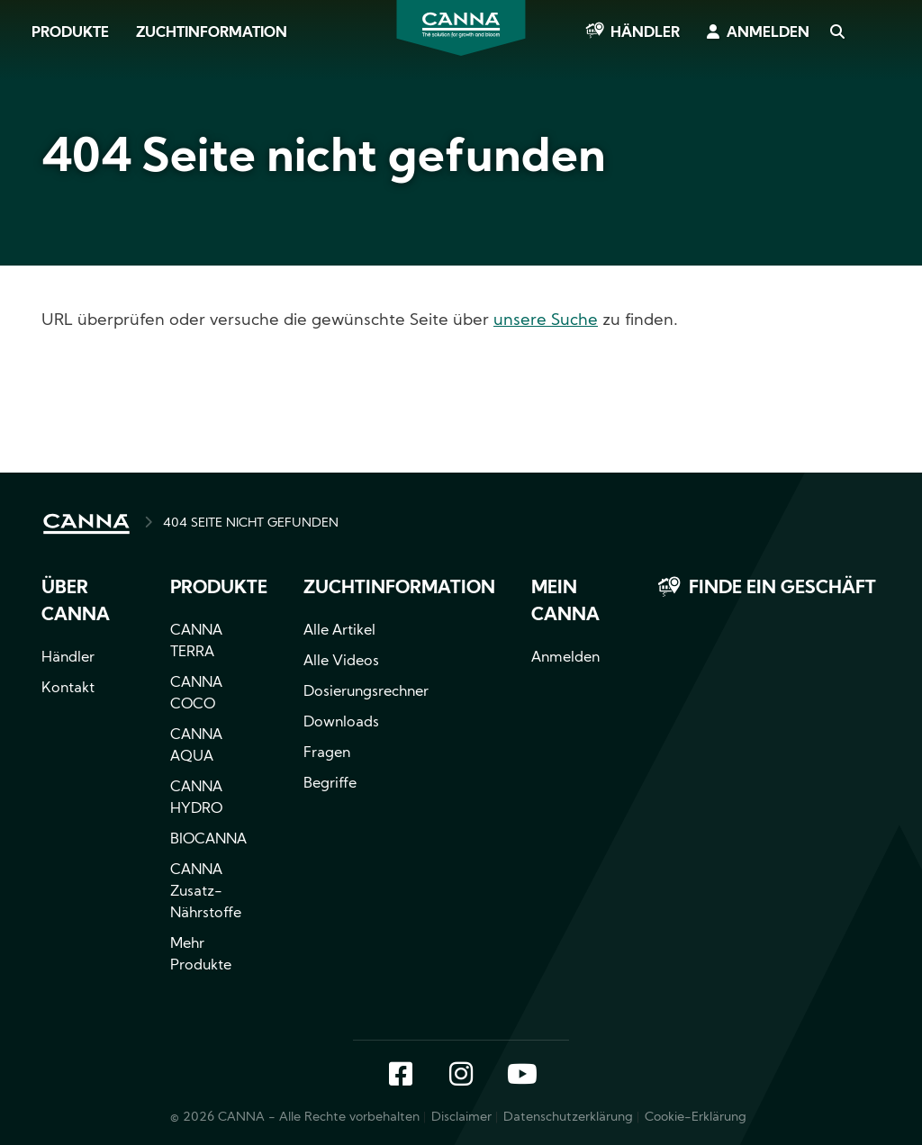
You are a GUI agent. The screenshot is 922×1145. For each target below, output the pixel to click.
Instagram (461, 1075)
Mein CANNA (565, 602)
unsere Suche (545, 320)
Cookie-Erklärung (695, 1117)
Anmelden (768, 33)
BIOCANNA (208, 840)
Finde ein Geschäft (782, 589)
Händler (645, 33)
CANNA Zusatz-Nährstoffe (205, 892)
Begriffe (330, 784)
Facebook (400, 1075)
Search (836, 33)
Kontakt (68, 688)
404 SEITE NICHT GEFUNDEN (251, 523)
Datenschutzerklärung (568, 1117)
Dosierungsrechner (366, 692)
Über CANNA (75, 602)
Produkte (70, 33)
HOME (86, 523)
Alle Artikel (339, 631)
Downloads (341, 723)
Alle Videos (341, 661)
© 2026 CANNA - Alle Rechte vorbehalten (295, 1117)
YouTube (521, 1075)
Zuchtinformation (211, 33)
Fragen (326, 753)
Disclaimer (461, 1117)
